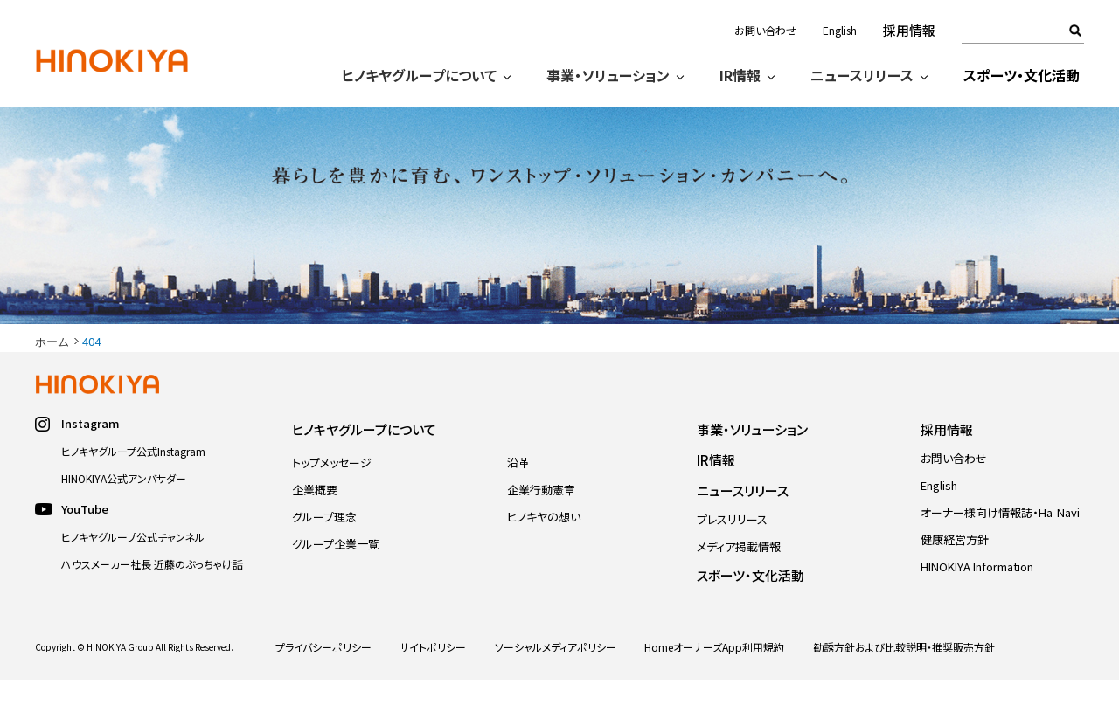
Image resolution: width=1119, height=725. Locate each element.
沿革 (518, 508)
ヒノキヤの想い (543, 562)
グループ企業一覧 (335, 589)
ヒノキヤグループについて (419, 75)
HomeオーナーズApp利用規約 (714, 692)
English (840, 30)
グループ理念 (324, 562)
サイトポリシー (433, 692)
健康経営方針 (955, 585)
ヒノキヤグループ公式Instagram (133, 496)
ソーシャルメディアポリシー (555, 692)
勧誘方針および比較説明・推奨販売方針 (904, 692)
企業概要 (314, 535)
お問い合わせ (765, 30)
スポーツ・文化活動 (1021, 75)
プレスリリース (732, 564)
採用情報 (909, 30)
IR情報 (740, 75)
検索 (1075, 30)
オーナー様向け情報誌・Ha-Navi (1000, 557)
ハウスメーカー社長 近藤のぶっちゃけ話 (152, 609)
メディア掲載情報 (739, 591)
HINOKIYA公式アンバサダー (123, 523)
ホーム (52, 387)
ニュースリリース (862, 75)
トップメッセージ (332, 508)
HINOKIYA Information (977, 612)
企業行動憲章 (541, 535)
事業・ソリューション (608, 75)
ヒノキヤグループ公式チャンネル (133, 582)
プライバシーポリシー (323, 692)
